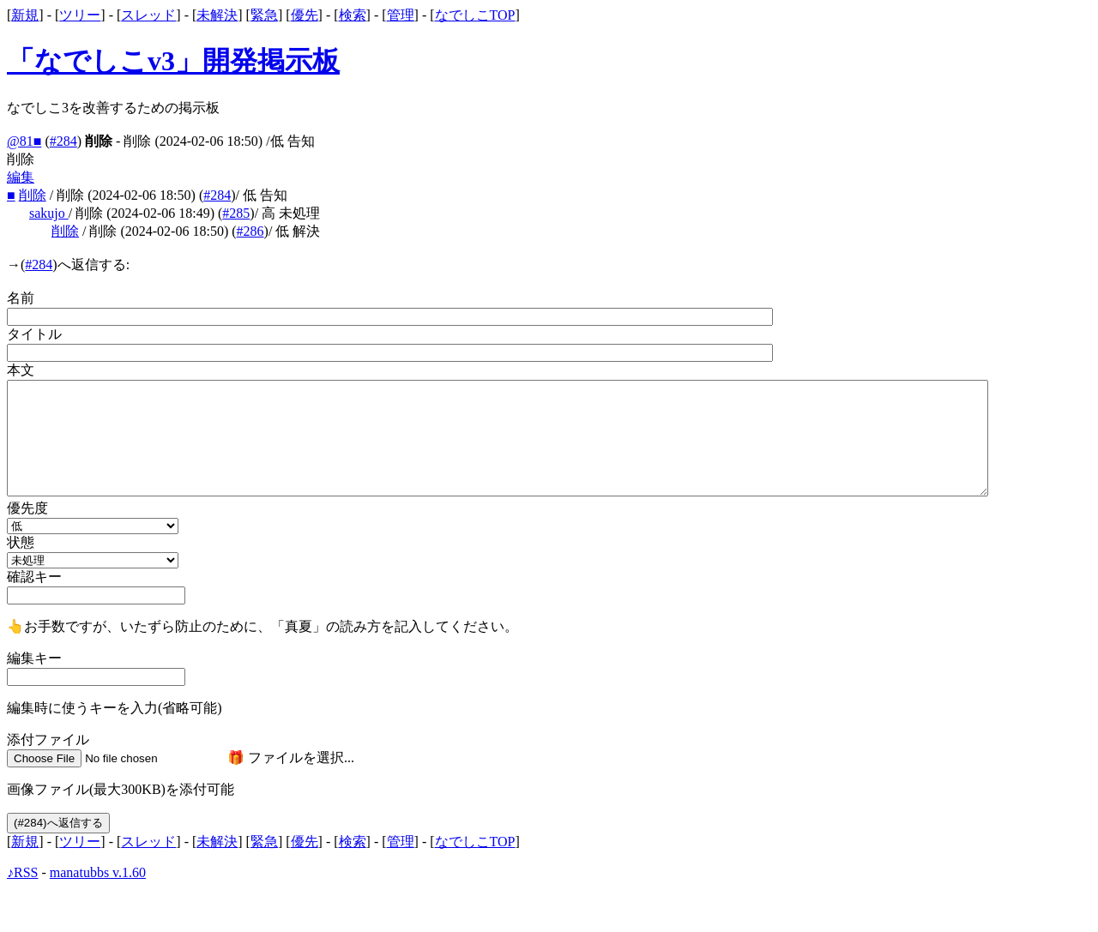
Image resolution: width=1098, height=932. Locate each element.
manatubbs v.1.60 (98, 872)
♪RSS (22, 872)
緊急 (264, 15)
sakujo (49, 213)
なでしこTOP (475, 15)
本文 (20, 370)
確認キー (34, 576)
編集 (20, 177)
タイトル (34, 334)
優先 (304, 15)
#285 (236, 213)
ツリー (79, 15)
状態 (20, 542)
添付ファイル (48, 739)
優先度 (27, 508)
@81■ (24, 141)
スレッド (148, 15)
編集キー (34, 658)
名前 (20, 298)
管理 (400, 15)
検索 (352, 15)
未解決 (217, 15)
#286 (250, 231)
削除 (32, 195)
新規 (25, 15)
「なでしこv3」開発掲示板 (173, 60)
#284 (63, 141)
